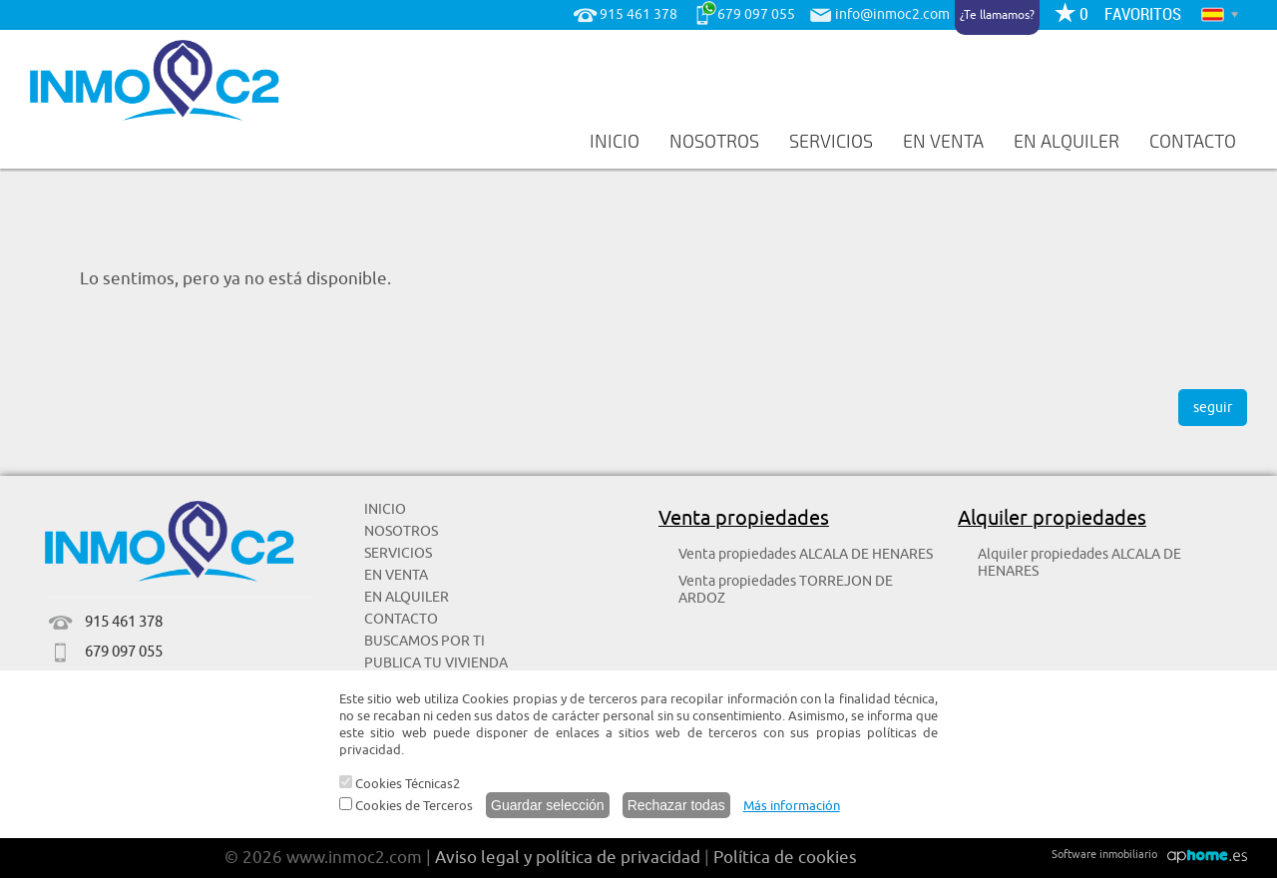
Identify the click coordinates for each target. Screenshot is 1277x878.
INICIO (614, 142)
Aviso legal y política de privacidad (567, 857)
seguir (1212, 407)
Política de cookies (785, 857)
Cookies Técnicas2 (399, 783)
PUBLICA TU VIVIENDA (436, 663)
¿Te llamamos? (997, 15)
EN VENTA (943, 142)
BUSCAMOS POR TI (424, 641)
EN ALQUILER (1066, 142)
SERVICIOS (831, 142)
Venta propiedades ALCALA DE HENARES (805, 554)
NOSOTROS (714, 142)
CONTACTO (1192, 142)
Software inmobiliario (1104, 854)
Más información (791, 805)
